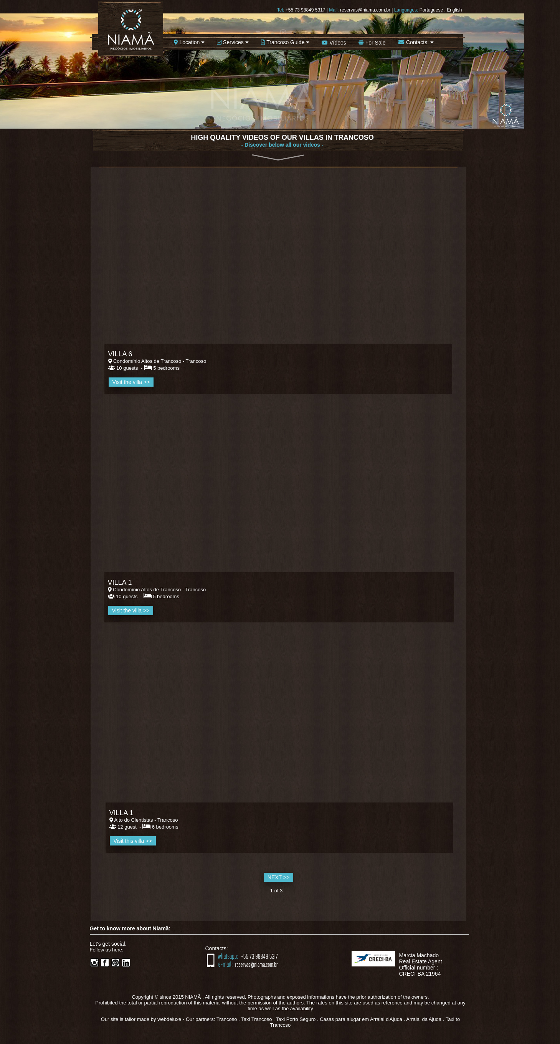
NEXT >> (278, 877)
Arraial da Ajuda (423, 1019)
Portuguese (431, 10)
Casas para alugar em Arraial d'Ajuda (361, 1019)
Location (189, 42)
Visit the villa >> (131, 610)
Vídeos (334, 43)
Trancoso (226, 1019)
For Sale (372, 43)
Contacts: (416, 42)
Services (232, 42)
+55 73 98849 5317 (305, 10)
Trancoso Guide (285, 42)
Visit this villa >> (133, 841)
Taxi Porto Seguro (296, 1019)
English (454, 10)
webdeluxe (169, 1019)
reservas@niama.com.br (365, 10)
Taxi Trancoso (256, 1019)
